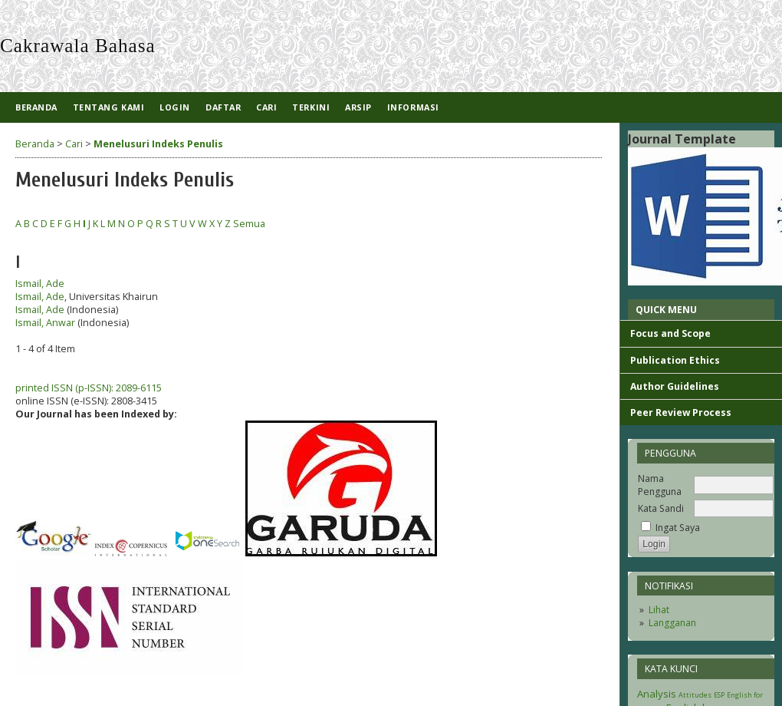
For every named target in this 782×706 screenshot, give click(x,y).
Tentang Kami (108, 107)
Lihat (659, 609)
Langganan (672, 622)
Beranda (36, 107)
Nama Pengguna (660, 485)
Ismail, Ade (39, 283)
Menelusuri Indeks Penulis (158, 143)
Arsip (358, 107)
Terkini (311, 107)
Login (174, 107)
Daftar (223, 107)
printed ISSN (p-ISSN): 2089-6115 (88, 387)
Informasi (413, 107)
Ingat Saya (678, 527)
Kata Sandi (661, 508)
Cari (266, 107)
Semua (249, 223)
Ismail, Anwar (45, 322)
